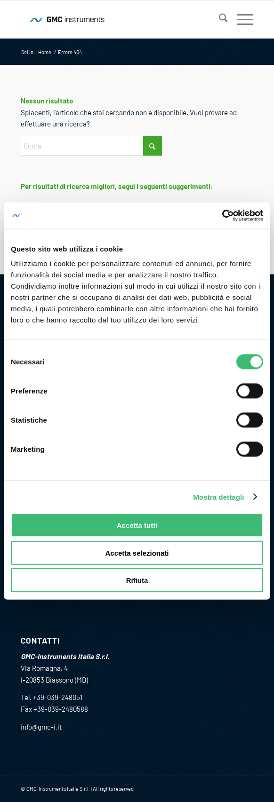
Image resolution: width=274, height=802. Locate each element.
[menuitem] (219, 19)
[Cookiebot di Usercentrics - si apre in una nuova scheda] (222, 216)
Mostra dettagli (218, 497)
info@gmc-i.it (41, 727)
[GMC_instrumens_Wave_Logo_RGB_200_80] (114, 19)
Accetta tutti (137, 525)
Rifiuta (137, 580)
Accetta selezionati (137, 553)
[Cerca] (219, 19)
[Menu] (240, 19)
